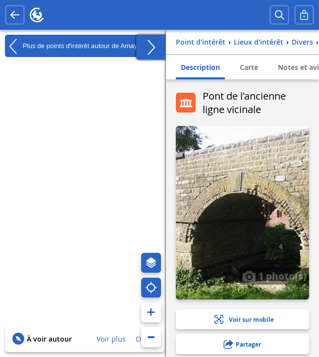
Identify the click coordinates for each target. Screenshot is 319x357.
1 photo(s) (274, 276)
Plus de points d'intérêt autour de (71, 46)
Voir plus (111, 339)
